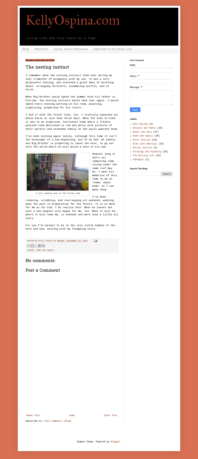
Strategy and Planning (147, 151)
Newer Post (33, 415)
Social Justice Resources (71, 49)
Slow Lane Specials (145, 144)
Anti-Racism (140, 124)
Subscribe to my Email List (112, 49)
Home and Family (45, 250)
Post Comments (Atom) (58, 421)
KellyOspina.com (73, 20)
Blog (25, 49)
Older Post (110, 415)
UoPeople (138, 159)
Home (72, 415)
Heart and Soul (142, 132)
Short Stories (141, 140)
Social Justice (142, 147)
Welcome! (41, 49)
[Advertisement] (72, 385)
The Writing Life (143, 155)
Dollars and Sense (144, 128)
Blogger (115, 441)
